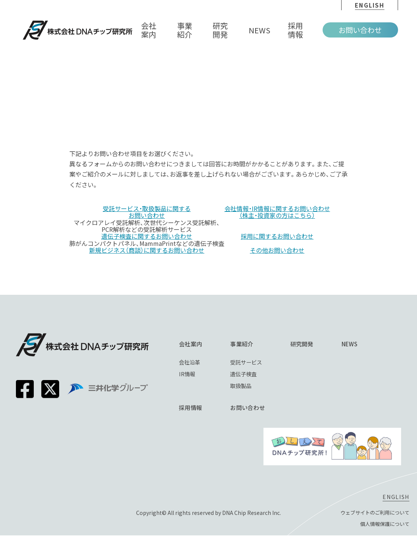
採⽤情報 (199, 409)
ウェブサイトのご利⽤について (372, 516)
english (369, 5)
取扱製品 (250, 387)
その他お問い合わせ (277, 250)
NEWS (360, 344)
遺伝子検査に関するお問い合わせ (146, 236)
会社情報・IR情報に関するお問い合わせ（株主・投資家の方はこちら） (277, 212)
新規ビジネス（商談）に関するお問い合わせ (146, 250)
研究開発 (313, 344)
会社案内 (199, 344)
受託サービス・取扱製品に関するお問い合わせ (147, 212)
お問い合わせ (360, 30)
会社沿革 (199, 362)
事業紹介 (250, 344)
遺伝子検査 (253, 375)
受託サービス (256, 362)
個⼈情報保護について (382, 528)
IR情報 (196, 375)
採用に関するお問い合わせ (277, 236)
